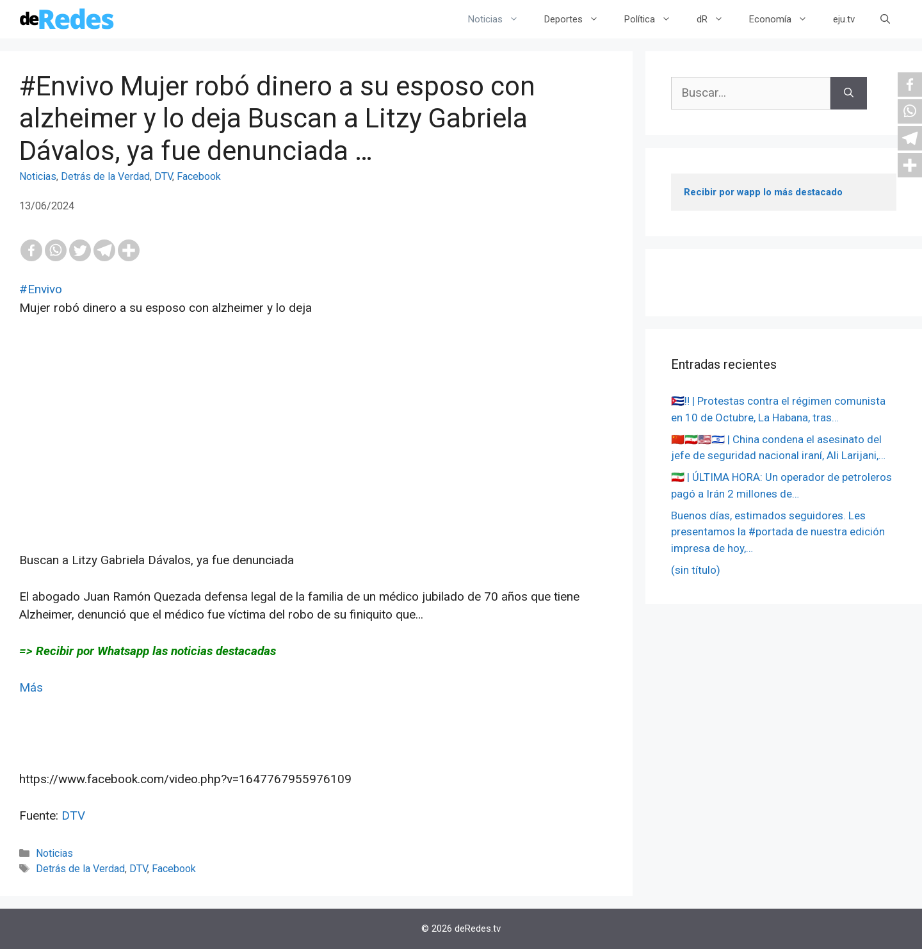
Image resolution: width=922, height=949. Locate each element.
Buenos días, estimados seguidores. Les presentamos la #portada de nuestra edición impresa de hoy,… (778, 532)
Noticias (499, 19)
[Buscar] (848, 93)
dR (716, 19)
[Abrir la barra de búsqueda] (885, 19)
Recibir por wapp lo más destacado (763, 192)
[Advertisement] (316, 461)
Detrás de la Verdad (105, 176)
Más (31, 687)
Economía (784, 19)
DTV (163, 176)
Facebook (199, 176)
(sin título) (695, 570)
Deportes (577, 19)
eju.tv (844, 19)
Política (654, 19)
